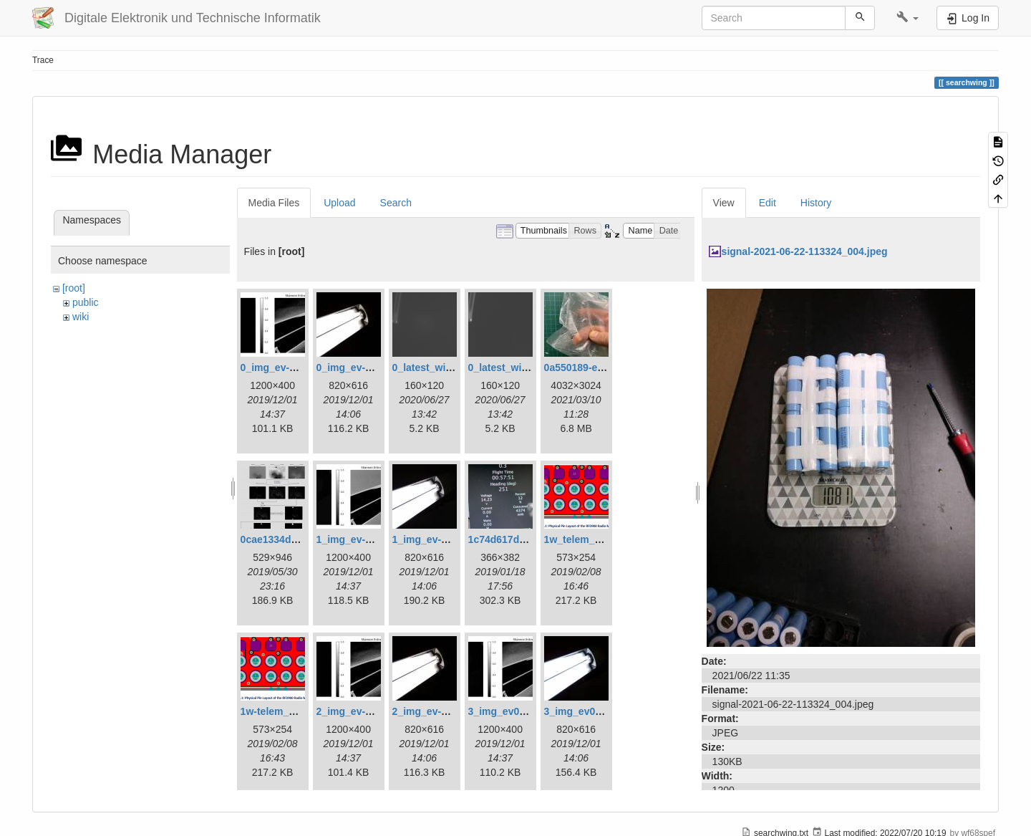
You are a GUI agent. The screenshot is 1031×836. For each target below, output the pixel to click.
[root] (73, 288)
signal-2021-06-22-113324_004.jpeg (805, 251)
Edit (767, 202)
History (816, 202)
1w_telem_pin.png (587, 539)
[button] (907, 18)
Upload (339, 202)
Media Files (274, 202)
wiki (80, 316)
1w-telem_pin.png (283, 711)
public (85, 302)
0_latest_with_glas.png (447, 367)
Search (396, 202)
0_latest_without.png (518, 367)
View (724, 202)
